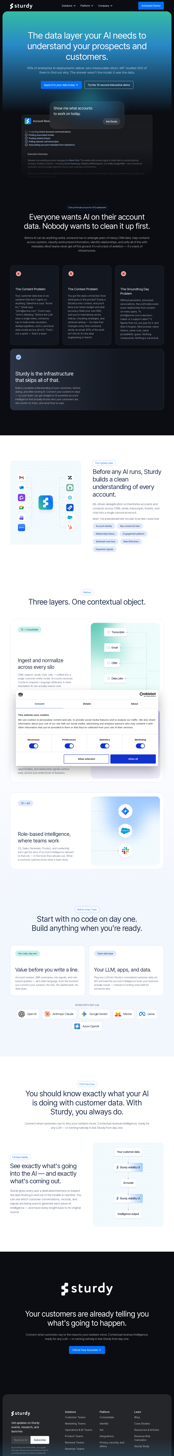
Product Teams (74, 1436)
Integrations (107, 1436)
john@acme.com (130, 315)
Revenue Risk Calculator (142, 1438)
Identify (104, 1423)
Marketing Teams (75, 1423)
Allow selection (86, 759)
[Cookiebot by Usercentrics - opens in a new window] (142, 694)
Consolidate (107, 1417)
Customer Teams (75, 1417)
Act (101, 1429)
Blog (137, 1417)
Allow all (133, 759)
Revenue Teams (74, 1448)
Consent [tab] (39, 703)
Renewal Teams (74, 1442)
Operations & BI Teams (78, 1429)
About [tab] (134, 703)
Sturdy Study (141, 1446)
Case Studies (142, 1423)
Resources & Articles (146, 1429)
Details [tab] (87, 703)
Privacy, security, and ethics (112, 1444)
